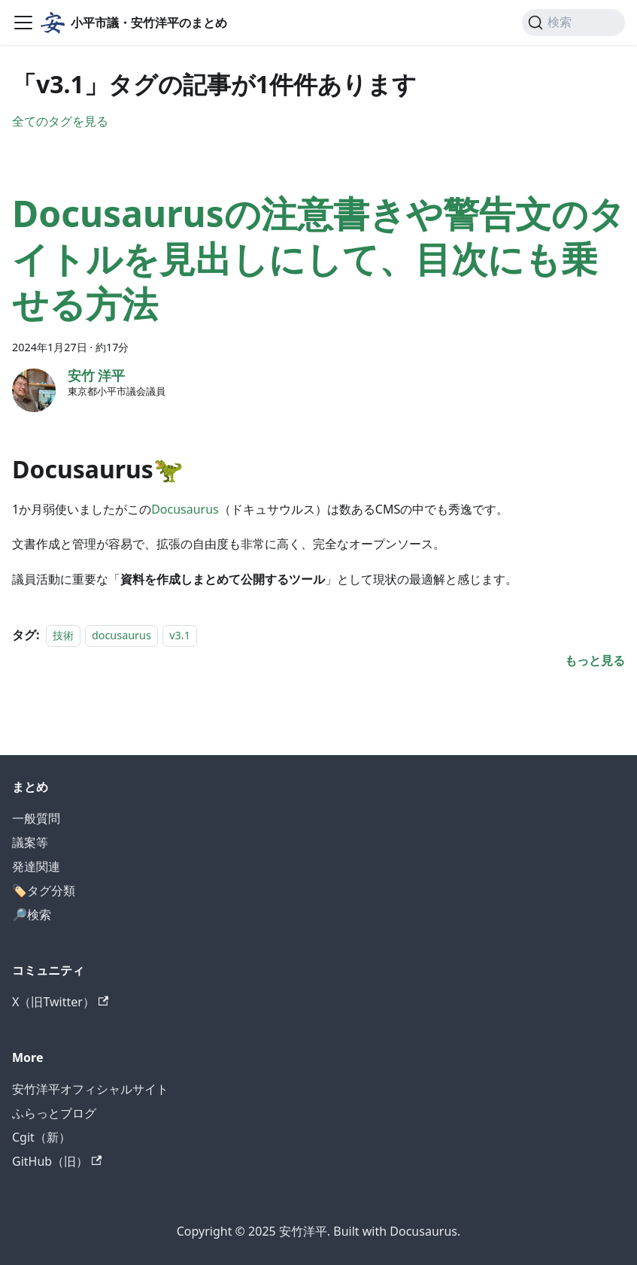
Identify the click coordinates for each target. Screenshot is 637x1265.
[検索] (573, 22)
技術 (63, 635)
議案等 (30, 842)
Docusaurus (185, 509)
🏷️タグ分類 (43, 890)
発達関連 (36, 866)
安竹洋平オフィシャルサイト (90, 1089)
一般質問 (36, 818)
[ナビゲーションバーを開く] (23, 22)
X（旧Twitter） (60, 1001)
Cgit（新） (41, 1137)
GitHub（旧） (57, 1161)
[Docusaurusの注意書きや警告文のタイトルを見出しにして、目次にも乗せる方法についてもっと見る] (595, 660)
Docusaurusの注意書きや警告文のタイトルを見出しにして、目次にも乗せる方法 (318, 258)
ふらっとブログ (54, 1113)
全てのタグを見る (60, 121)
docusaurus (121, 635)
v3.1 (179, 635)
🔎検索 (31, 914)
